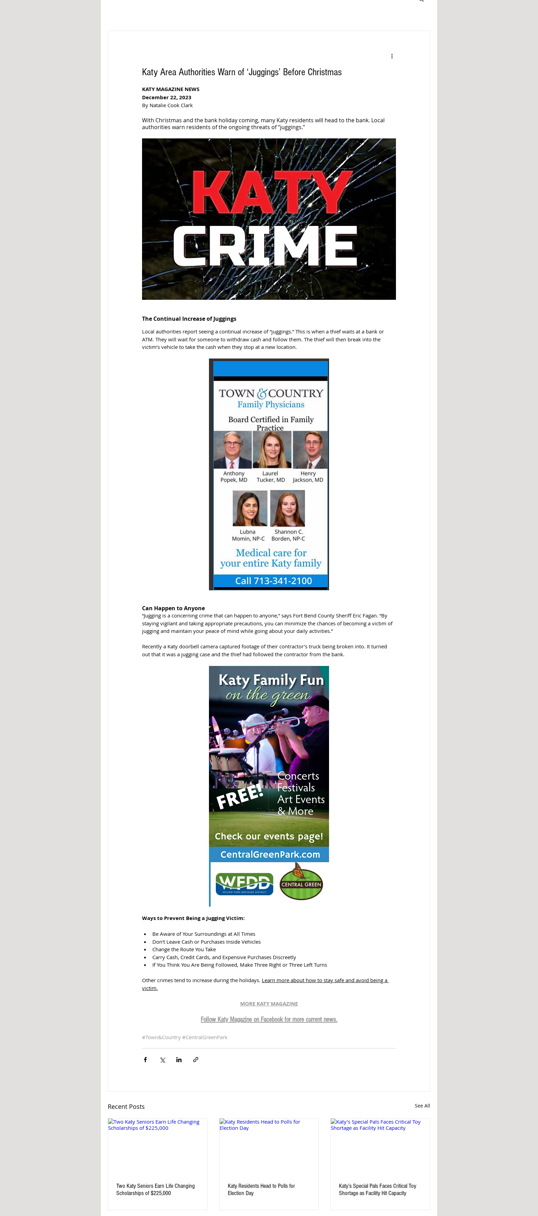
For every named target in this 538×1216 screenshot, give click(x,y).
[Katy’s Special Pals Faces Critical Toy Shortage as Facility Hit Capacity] (380, 1146)
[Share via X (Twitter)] (162, 1059)
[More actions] (392, 56)
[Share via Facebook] (145, 1059)
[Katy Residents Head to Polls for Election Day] (269, 1146)
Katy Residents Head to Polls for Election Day (261, 1189)
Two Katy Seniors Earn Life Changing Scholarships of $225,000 (155, 1189)
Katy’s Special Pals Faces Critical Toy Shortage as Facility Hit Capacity (377, 1189)
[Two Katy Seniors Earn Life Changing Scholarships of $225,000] (157, 1146)
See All (422, 1105)
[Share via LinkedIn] (179, 1059)
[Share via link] (195, 1059)
